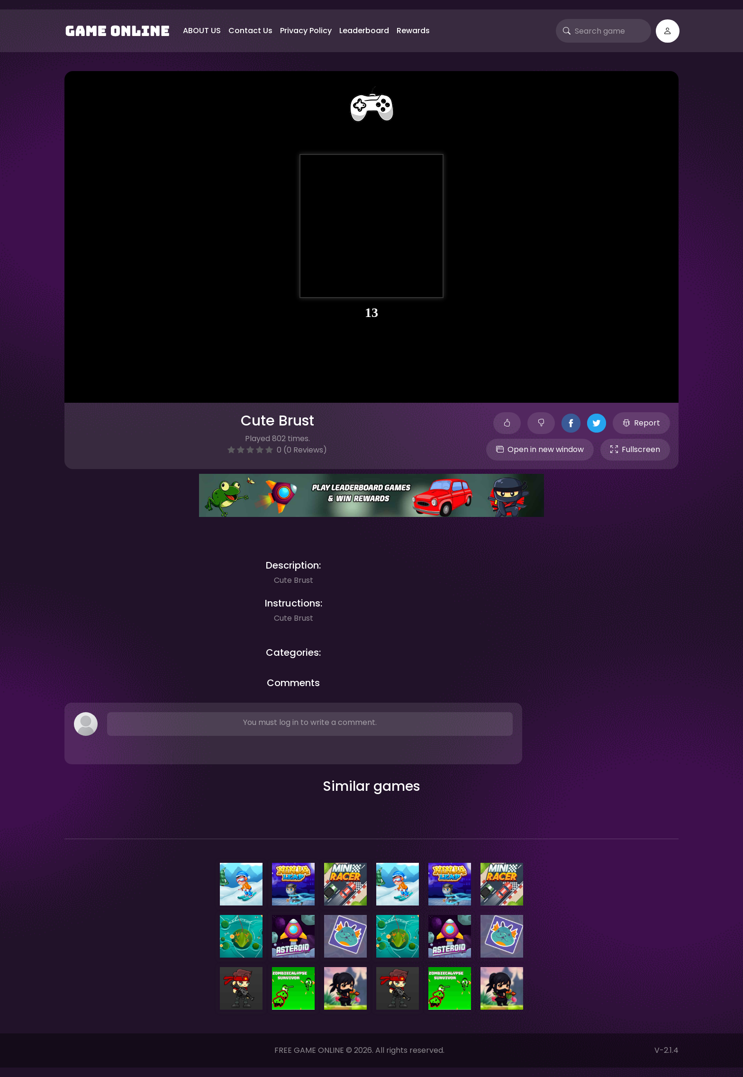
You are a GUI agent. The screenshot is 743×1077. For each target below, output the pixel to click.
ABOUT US (202, 30)
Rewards (413, 30)
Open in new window (540, 449)
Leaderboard (364, 30)
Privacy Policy (306, 30)
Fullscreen (635, 449)
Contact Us (250, 30)
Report (641, 422)
